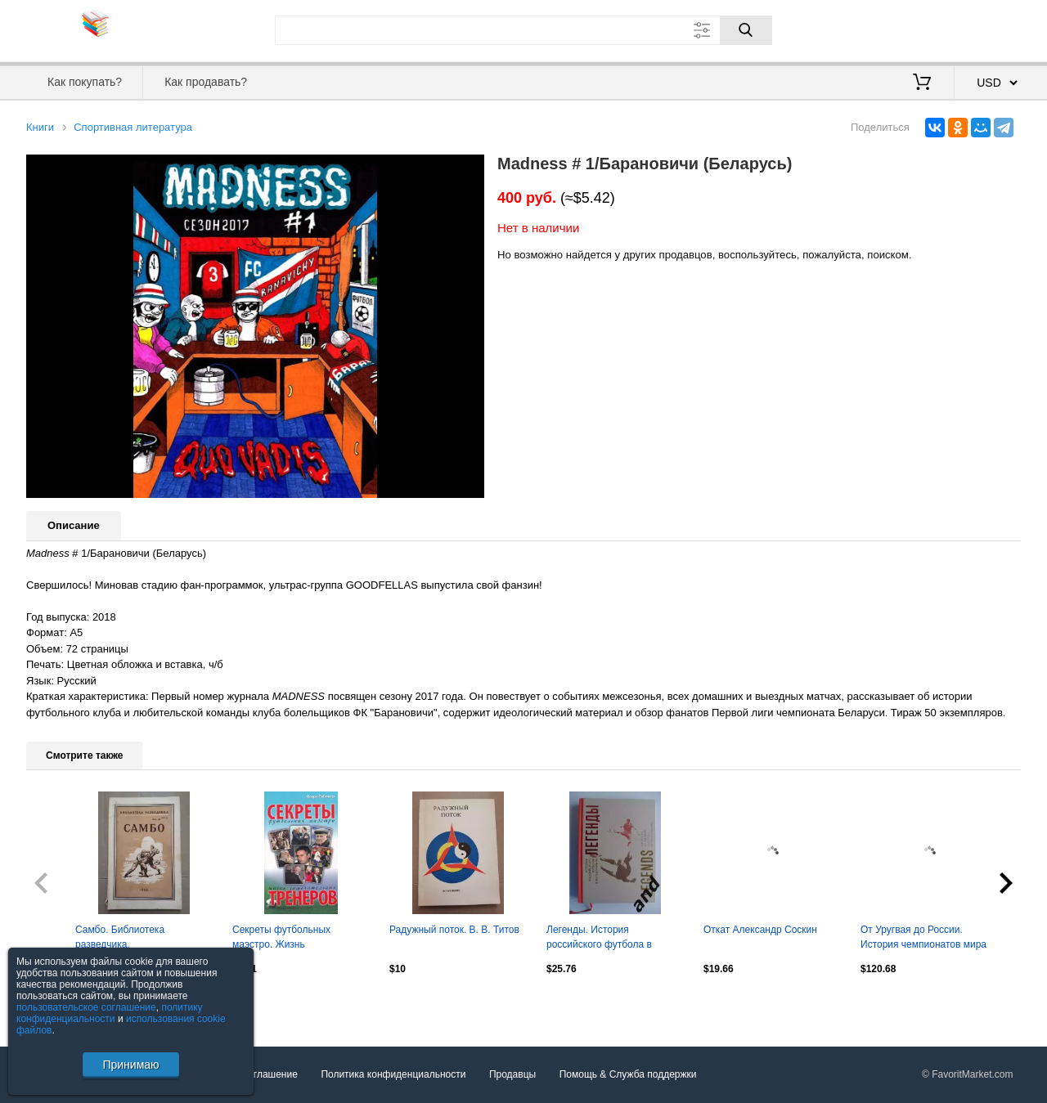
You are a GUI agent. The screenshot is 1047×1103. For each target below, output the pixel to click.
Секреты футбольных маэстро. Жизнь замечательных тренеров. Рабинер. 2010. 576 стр (291, 938)
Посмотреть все (62, 1003)
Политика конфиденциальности (393, 1075)
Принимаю (130, 1064)
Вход (925, 28)
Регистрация (987, 28)
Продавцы (512, 1075)
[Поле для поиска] (523, 30)
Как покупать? (84, 81)
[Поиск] (746, 30)
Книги (40, 127)
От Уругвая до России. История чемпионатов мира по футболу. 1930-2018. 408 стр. (923, 938)
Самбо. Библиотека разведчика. (119, 937)
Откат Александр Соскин (760, 929)
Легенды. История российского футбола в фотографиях (599, 938)
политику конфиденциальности (109, 1013)
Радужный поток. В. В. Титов (454, 929)
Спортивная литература (133, 127)
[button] (469, 169)
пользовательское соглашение (86, 1007)
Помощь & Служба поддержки (628, 1075)
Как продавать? (205, 81)
